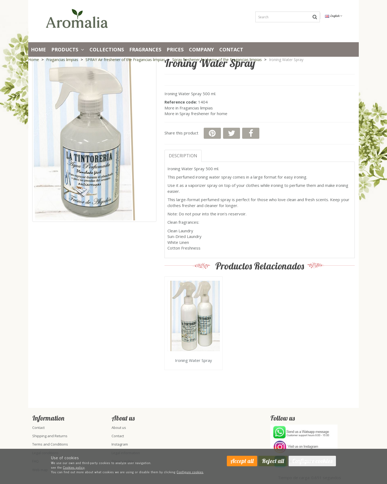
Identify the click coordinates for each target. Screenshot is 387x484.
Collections (106, 49)
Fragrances (145, 49)
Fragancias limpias (196, 108)
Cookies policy (74, 467)
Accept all (242, 461)
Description (183, 156)
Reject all (273, 461)
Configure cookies (190, 472)
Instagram (120, 444)
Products (67, 49)
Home (38, 49)
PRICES (175, 49)
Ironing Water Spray (193, 360)
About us (119, 427)
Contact (231, 49)
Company (201, 49)
